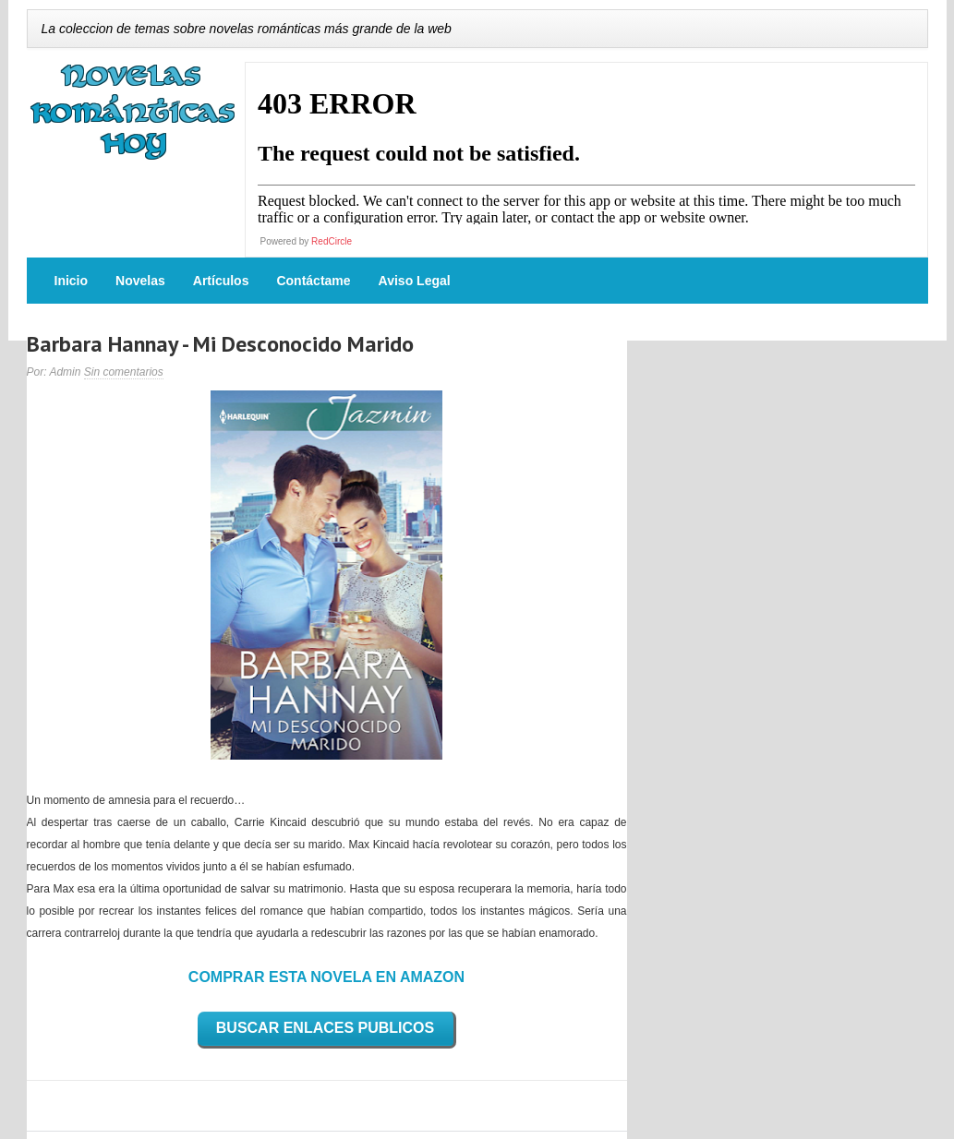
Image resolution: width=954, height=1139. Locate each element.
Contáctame (313, 280)
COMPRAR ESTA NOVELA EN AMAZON (326, 977)
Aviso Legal (415, 280)
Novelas (140, 280)
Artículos (221, 280)
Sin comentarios (123, 372)
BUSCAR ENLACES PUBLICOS (325, 1028)
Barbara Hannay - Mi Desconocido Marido (220, 344)
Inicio (71, 280)
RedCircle (331, 241)
